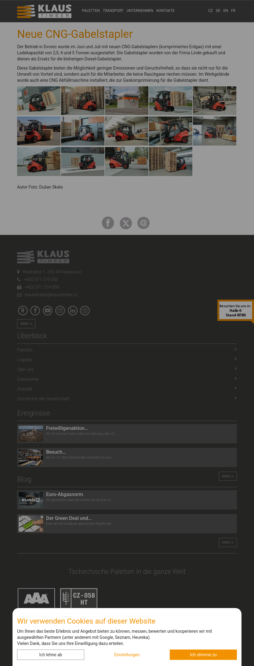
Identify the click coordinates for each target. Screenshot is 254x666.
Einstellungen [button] (127, 654)
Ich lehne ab (50, 654)
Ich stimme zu (203, 654)
